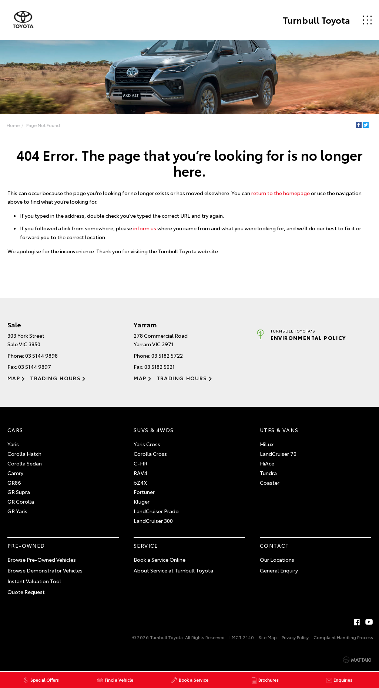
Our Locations (277, 559)
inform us (144, 228)
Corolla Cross (150, 453)
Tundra (268, 473)
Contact (274, 545)
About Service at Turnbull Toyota (173, 570)
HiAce (267, 463)
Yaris (13, 444)
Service (146, 545)
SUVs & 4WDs (154, 430)
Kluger (142, 501)
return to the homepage (280, 193)
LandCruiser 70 (278, 453)
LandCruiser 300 (153, 520)
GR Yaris (17, 511)
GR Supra (18, 492)
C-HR (140, 463)
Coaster (269, 482)
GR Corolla (20, 501)
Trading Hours (55, 378)
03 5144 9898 (41, 355)
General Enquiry (279, 570)
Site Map (268, 637)
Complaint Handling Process (343, 637)
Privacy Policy (295, 637)
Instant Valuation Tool (34, 581)
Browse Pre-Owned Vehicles (41, 559)
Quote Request (26, 591)
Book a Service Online (159, 559)
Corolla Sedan (24, 463)
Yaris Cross (147, 444)
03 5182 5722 (167, 355)
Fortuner (144, 492)
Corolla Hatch (24, 453)
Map (13, 378)
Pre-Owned (26, 545)
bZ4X (140, 482)
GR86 (14, 482)
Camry (15, 473)
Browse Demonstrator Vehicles (45, 570)
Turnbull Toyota (316, 20)
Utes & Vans (279, 430)
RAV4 (140, 473)
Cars (15, 430)
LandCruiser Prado (156, 511)
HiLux (267, 444)
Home (13, 125)
